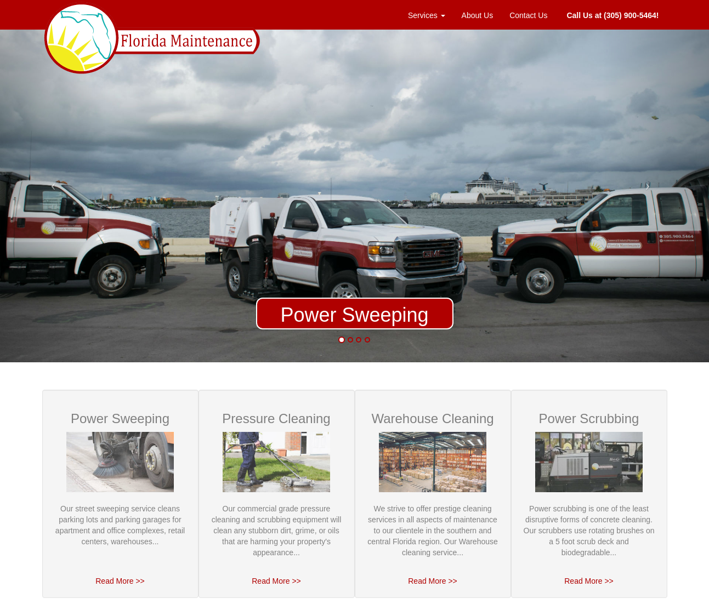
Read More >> (120, 581)
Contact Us (528, 15)
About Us (478, 15)
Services (426, 15)
